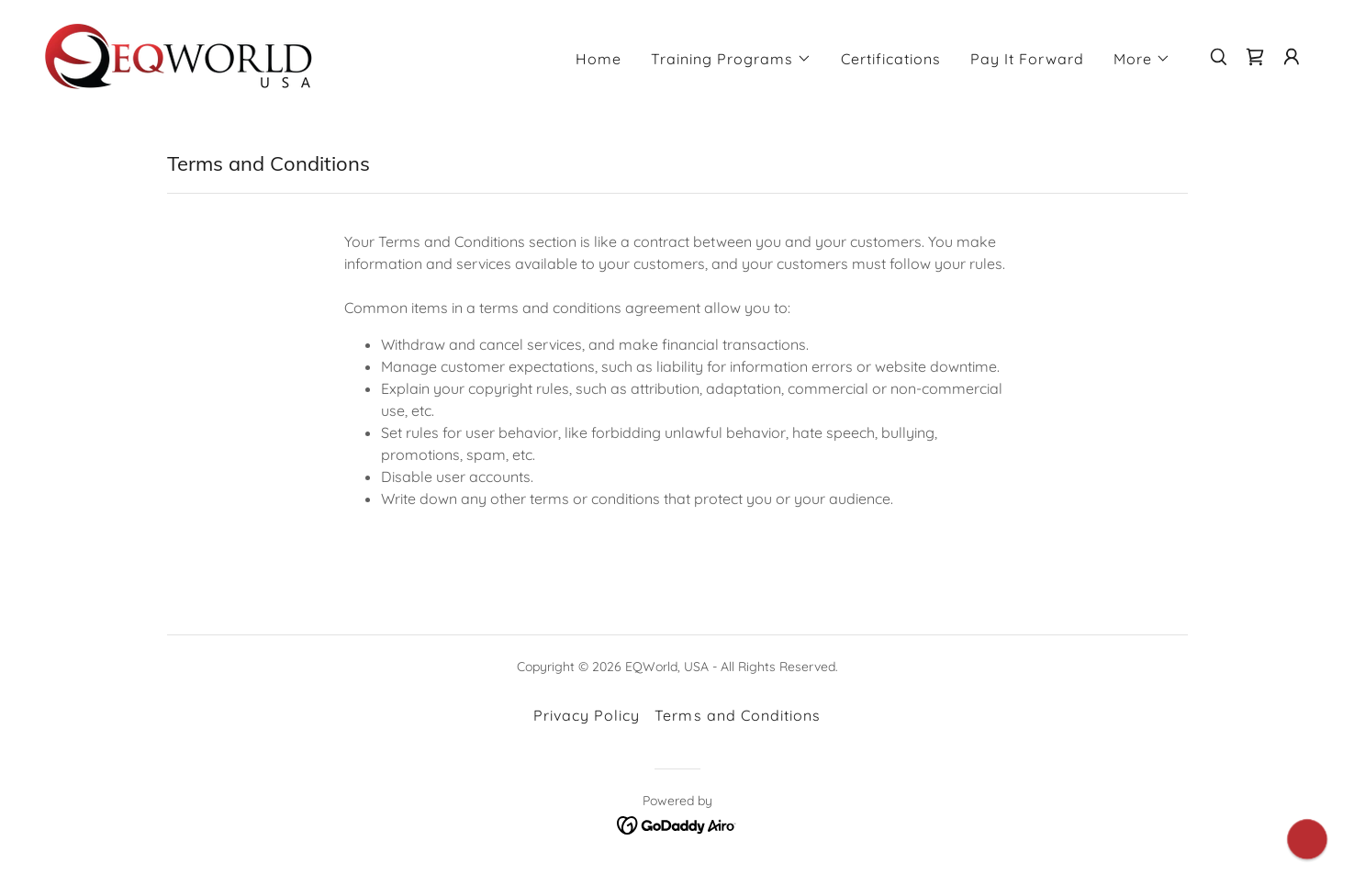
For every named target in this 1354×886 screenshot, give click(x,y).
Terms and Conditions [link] (737, 715)
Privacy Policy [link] (586, 715)
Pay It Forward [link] (1027, 59)
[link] (178, 55)
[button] (731, 59)
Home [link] (598, 59)
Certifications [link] (891, 59)
